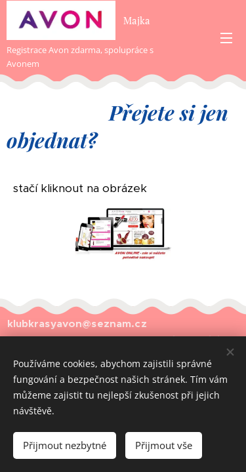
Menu (226, 38)
